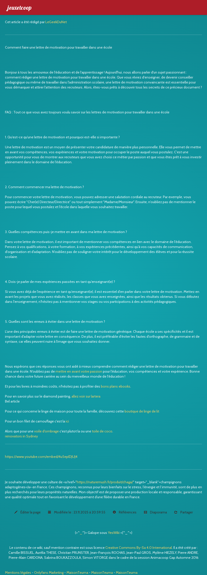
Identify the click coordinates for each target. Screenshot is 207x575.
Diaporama (155, 512)
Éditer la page (27, 512)
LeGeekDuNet (56, 22)
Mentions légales (18, 572)
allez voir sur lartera (85, 396)
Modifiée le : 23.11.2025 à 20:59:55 (76, 512)
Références (125, 512)
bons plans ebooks (115, 386)
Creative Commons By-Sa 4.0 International (138, 547)
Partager (183, 512)
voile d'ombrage (46, 431)
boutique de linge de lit (142, 411)
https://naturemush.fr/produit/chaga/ (105, 482)
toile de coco (102, 431)
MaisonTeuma (78, 572)
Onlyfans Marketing (49, 572)
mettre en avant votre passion (79, 371)
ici (67, 421)
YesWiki (114, 532)
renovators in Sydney (21, 436)
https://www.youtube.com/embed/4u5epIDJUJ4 (41, 456)
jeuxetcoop (19, 7)
